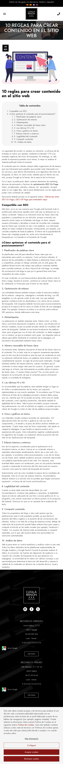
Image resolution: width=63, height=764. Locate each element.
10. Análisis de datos (23, 142)
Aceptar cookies (31, 752)
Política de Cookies (26, 724)
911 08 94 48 (33, 675)
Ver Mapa (31, 654)
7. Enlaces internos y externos (26, 133)
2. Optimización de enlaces (25, 119)
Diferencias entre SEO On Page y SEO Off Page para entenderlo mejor (30, 198)
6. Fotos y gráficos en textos (26, 130)
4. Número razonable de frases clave (29, 125)
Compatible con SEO (18, 111)
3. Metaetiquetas (21, 122)
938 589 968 (33, 634)
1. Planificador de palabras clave (27, 116)
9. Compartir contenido (23, 139)
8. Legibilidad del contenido (25, 136)
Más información (31, 738)
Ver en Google (9, 648)
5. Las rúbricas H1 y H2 (24, 128)
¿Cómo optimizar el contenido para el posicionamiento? (32, 114)
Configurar (31, 745)
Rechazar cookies (31, 758)
